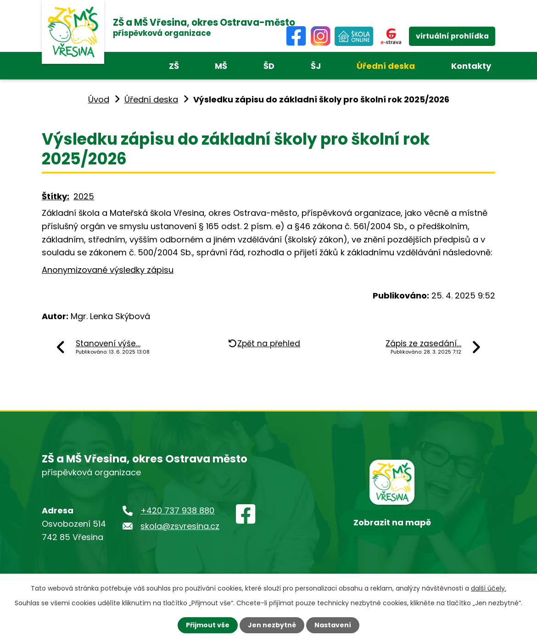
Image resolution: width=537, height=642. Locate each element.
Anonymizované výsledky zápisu (107, 270)
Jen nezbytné (272, 625)
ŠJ (316, 66)
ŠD (268, 66)
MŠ (221, 66)
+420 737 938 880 (177, 510)
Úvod (98, 99)
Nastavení (332, 625)
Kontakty (471, 66)
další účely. (488, 588)
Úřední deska (386, 66)
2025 (83, 196)
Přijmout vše (207, 625)
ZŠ (174, 66)
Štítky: (55, 196)
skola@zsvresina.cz (179, 526)
